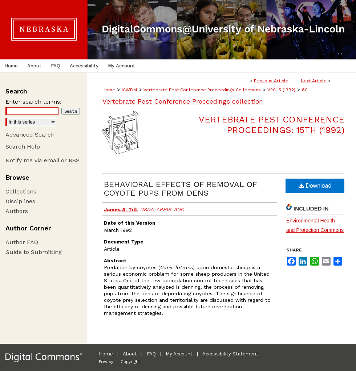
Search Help (22, 146)
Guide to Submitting (33, 252)
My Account (179, 354)
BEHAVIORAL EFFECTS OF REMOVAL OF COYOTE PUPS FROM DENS (180, 188)
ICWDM (129, 89)
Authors (16, 211)
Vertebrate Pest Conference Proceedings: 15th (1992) (271, 124)
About (130, 354)
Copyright (130, 361)
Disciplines (20, 201)
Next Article (314, 80)
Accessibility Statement (230, 354)
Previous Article (271, 80)
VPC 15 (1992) (281, 89)
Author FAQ (21, 242)
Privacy (106, 361)
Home (108, 89)
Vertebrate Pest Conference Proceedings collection (182, 101)
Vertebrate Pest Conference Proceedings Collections (202, 89)
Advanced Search (29, 134)
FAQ (151, 354)
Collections (20, 191)
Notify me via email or (42, 160)
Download (315, 186)
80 (305, 89)
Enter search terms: (33, 101)
